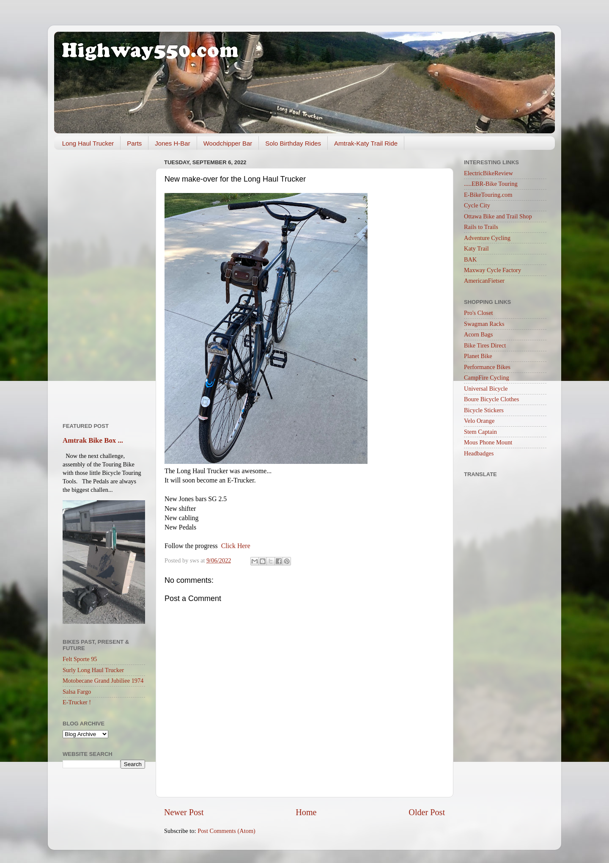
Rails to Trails (481, 226)
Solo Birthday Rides (293, 143)
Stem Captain (480, 431)
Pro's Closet (478, 312)
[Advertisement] (104, 283)
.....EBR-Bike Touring (491, 183)
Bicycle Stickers (484, 410)
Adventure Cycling (487, 237)
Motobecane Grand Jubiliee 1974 (103, 680)
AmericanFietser (484, 280)
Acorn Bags (478, 334)
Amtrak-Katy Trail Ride (366, 143)
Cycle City (477, 205)
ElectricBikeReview (488, 173)
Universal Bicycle (486, 388)
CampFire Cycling (486, 377)
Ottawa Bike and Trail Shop (498, 216)
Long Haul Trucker (88, 143)
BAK (470, 259)
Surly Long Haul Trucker (93, 670)
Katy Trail (476, 248)
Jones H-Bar (172, 143)
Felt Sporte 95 (80, 659)
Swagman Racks (484, 323)
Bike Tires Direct (485, 345)
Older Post (427, 812)
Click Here (235, 545)
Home (306, 812)
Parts (134, 143)
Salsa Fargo (77, 691)
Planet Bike (478, 356)
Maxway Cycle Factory (492, 270)
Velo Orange (479, 420)
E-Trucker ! (77, 702)
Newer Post (184, 812)
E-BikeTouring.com (488, 194)
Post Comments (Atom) (226, 830)
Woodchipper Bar (227, 143)
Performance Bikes (487, 367)
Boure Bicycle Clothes (491, 399)
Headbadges (479, 453)
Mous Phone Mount (488, 442)
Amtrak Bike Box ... (93, 440)
